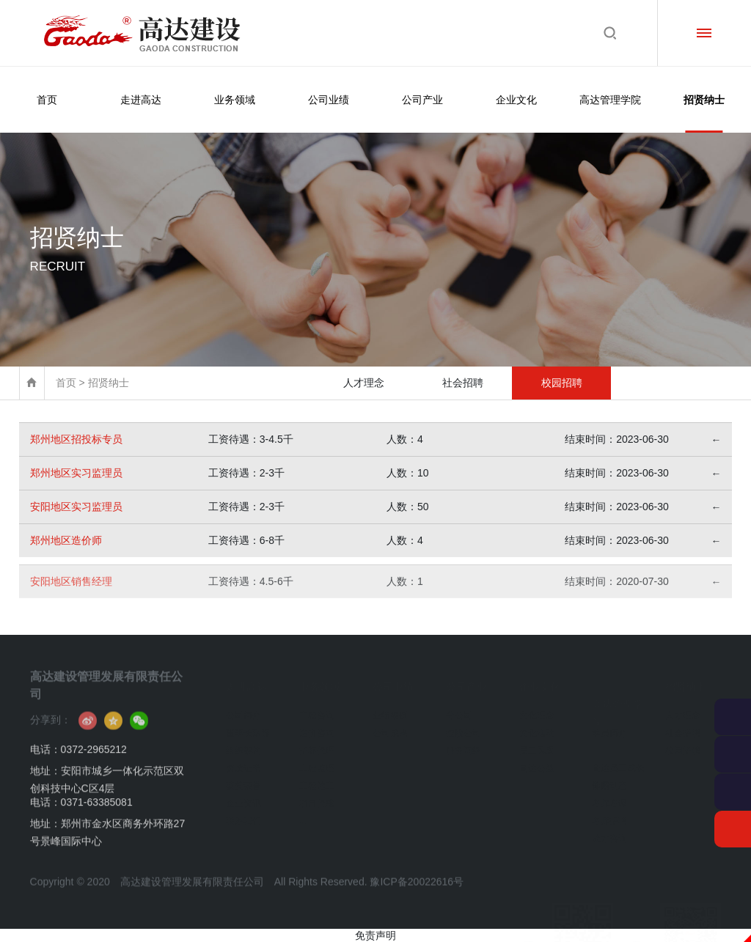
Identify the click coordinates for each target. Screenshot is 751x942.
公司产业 (422, 100)
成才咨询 (609, 833)
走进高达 (140, 100)
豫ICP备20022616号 (417, 899)
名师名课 (609, 797)
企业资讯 (243, 797)
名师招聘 (609, 815)
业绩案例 (390, 709)
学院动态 (609, 780)
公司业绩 (328, 100)
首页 (47, 100)
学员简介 (609, 727)
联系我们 (243, 815)
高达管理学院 (610, 100)
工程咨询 (316, 709)
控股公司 (463, 727)
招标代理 (316, 745)
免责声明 (375, 935)
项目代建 (316, 797)
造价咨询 (316, 727)
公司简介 (243, 709)
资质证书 (243, 762)
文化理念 (536, 709)
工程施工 (316, 780)
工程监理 (316, 762)
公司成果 (390, 727)
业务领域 (234, 100)
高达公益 (536, 762)
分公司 (459, 709)
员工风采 (536, 745)
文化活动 (536, 727)
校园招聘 (561, 383)
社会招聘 (462, 383)
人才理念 (363, 383)
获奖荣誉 (243, 780)
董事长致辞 (248, 727)
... (303, 815)
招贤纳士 (704, 113)
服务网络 (463, 745)
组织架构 (243, 745)
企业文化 (516, 100)
